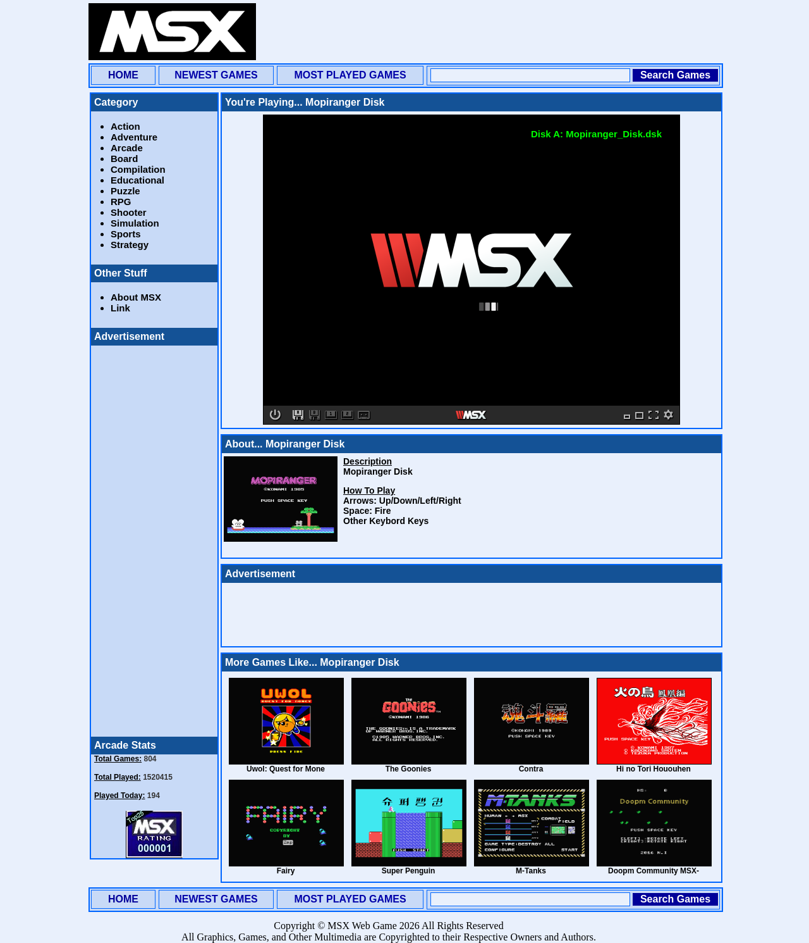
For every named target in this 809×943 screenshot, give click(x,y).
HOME (123, 75)
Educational (137, 180)
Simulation (135, 223)
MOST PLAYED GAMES (350, 75)
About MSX (136, 297)
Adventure (134, 137)
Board (124, 158)
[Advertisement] (490, 31)
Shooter (129, 212)
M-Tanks (531, 870)
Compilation (138, 169)
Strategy (130, 244)
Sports (126, 233)
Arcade (127, 147)
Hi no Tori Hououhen (653, 769)
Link (120, 308)
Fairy (286, 870)
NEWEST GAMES (216, 75)
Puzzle (125, 190)
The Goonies (409, 769)
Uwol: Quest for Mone (285, 769)
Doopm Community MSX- (653, 870)
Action (125, 126)
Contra (531, 769)
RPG (121, 201)
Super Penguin (408, 870)
